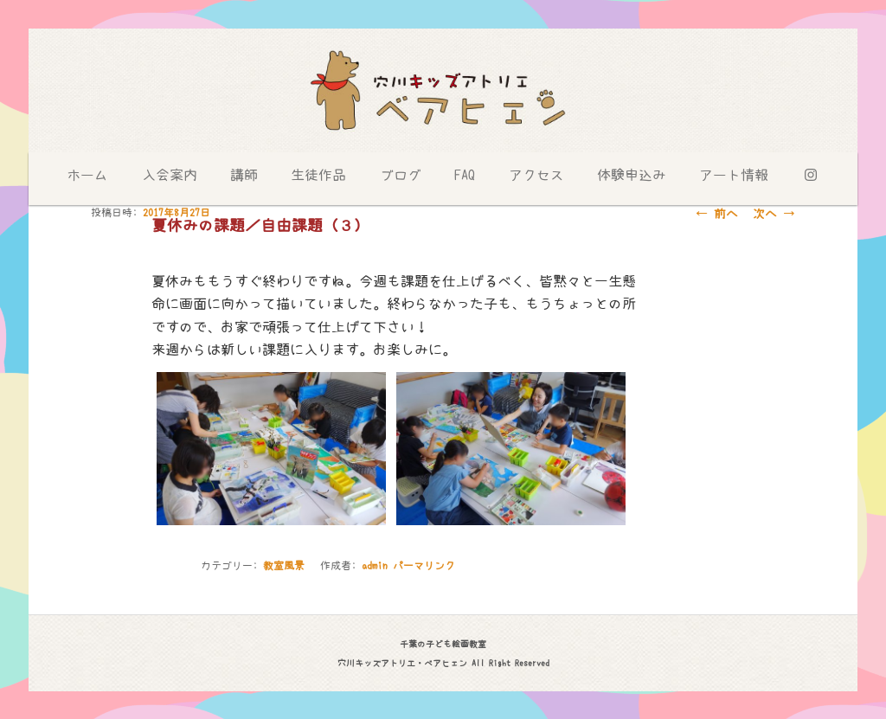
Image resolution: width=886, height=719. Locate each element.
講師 (244, 175)
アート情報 (733, 175)
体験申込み (631, 175)
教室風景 (284, 566)
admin (375, 566)
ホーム (87, 175)
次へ (774, 214)
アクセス (536, 175)
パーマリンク (424, 566)
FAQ (464, 175)
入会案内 (169, 175)
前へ (717, 214)
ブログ (400, 175)
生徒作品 (318, 175)
